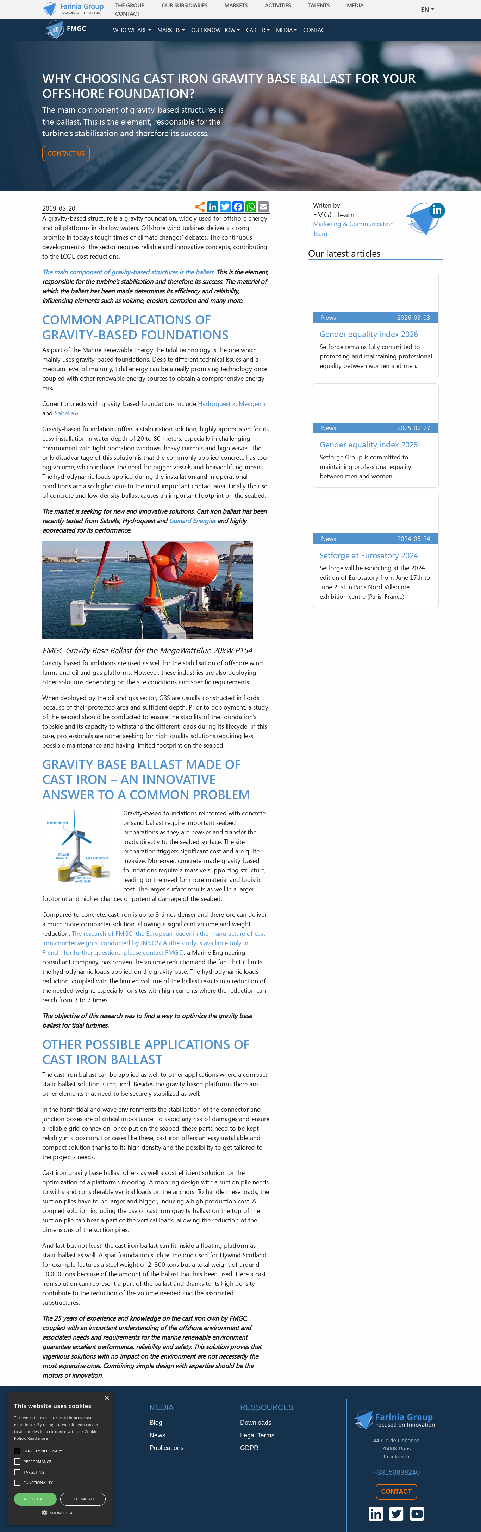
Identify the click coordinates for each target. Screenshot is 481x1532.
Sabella (67, 415)
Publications (167, 1450)
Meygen (252, 405)
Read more (37, 1438)
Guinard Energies (192, 523)
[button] (60, 1512)
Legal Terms (257, 1437)
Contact (130, 14)
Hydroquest (217, 405)
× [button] (106, 1398)
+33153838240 (396, 1474)
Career (255, 31)
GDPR (249, 1450)
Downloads (255, 1424)
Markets (169, 31)
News (157, 1437)
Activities (280, 5)
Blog (156, 1424)
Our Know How (213, 31)
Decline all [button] (83, 1498)
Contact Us (66, 155)
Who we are (130, 31)
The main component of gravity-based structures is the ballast (127, 273)
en (425, 9)
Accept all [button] (35, 1498)
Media (284, 31)
